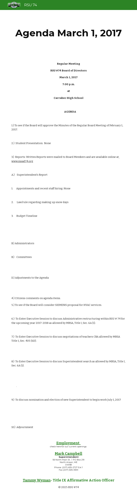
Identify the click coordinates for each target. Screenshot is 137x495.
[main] (68, 33)
